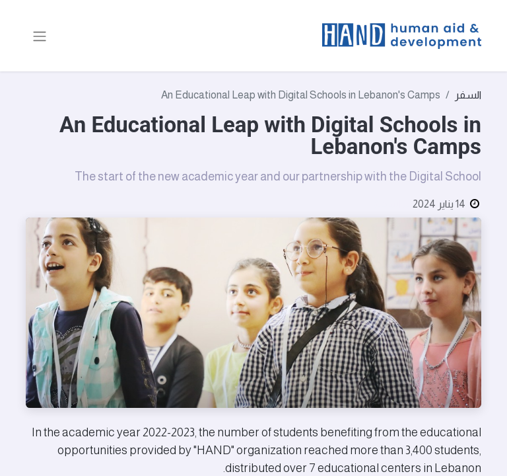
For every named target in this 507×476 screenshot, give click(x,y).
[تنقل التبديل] (39, 35)
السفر (468, 94)
